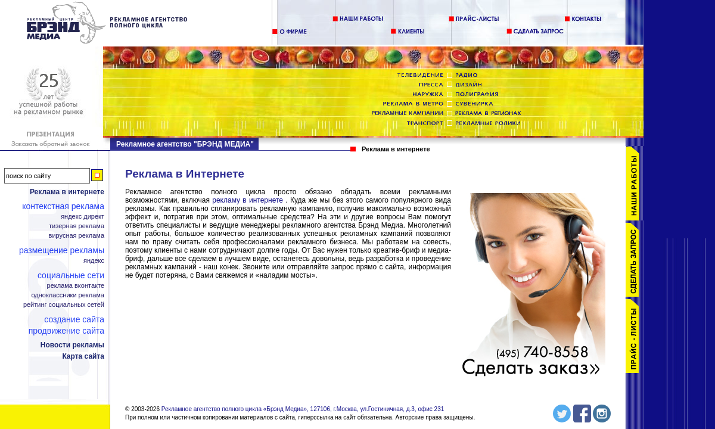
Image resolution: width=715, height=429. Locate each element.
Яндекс (93, 260)
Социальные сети (71, 275)
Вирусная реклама (76, 235)
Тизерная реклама (76, 226)
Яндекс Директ (82, 216)
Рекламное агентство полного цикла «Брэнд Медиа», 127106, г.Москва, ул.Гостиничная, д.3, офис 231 (302, 398)
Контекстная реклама (63, 206)
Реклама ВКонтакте (75, 285)
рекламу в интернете (247, 200)
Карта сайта (83, 356)
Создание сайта (74, 319)
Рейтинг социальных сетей (63, 304)
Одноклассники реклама (67, 295)
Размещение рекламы (61, 250)
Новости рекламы (72, 345)
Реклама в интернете (67, 192)
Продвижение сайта (66, 331)
